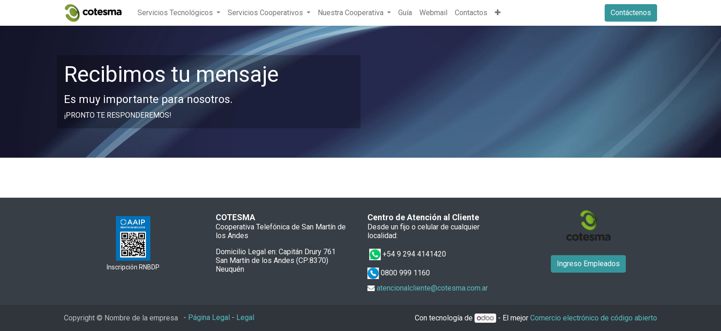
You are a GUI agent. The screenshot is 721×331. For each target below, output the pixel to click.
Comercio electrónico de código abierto (593, 318)
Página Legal (209, 317)
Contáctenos (631, 12)
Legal (245, 317)
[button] (497, 13)
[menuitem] (405, 13)
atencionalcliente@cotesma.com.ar (432, 288)
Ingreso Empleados (588, 263)
